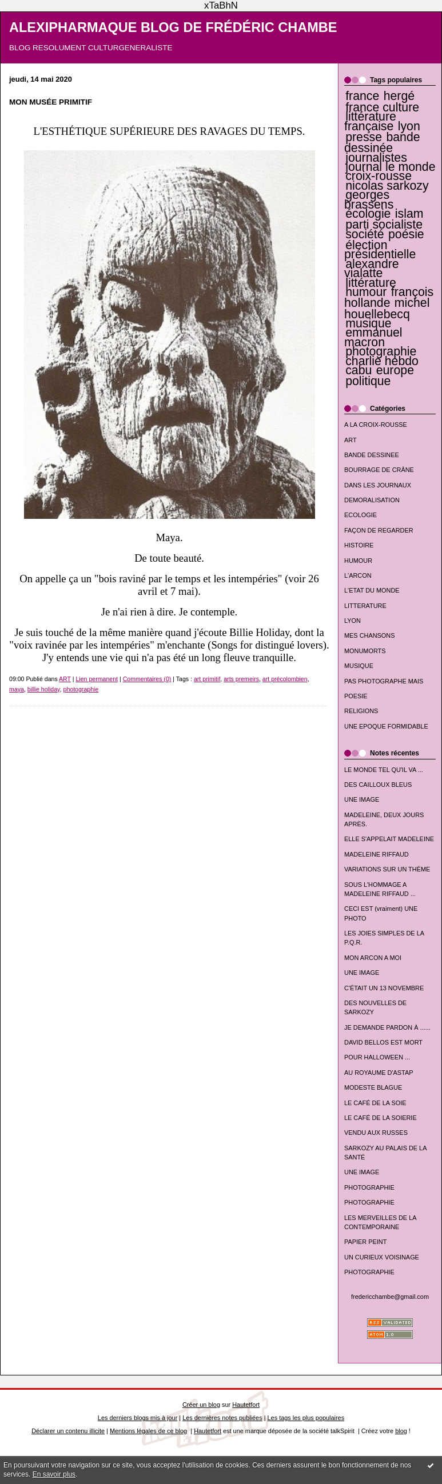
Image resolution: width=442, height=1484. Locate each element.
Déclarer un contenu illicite (68, 1430)
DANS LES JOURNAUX (377, 485)
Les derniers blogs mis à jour (137, 1417)
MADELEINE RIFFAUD (376, 854)
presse (363, 137)
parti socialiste (384, 224)
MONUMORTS (365, 650)
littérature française (370, 121)
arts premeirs (241, 678)
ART (350, 440)
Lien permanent (96, 678)
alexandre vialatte (371, 268)
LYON (352, 620)
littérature (370, 283)
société (364, 234)
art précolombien (285, 678)
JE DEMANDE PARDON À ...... (387, 1027)
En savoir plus (54, 1474)
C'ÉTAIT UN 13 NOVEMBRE (384, 988)
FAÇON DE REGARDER (378, 530)
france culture (382, 107)
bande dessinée (382, 142)
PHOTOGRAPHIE (369, 1187)
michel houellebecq (386, 308)
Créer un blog (201, 1404)
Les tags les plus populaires (306, 1417)
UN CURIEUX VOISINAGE (381, 1257)
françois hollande (388, 297)
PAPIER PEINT (365, 1241)
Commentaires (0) (147, 678)
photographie (380, 351)
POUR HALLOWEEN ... (377, 1057)
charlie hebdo (382, 361)
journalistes (376, 158)
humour (366, 292)
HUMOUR (358, 560)
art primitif (207, 678)
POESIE (356, 696)
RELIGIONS (361, 710)
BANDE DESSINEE (371, 454)
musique (368, 323)
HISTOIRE (358, 545)
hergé (399, 96)
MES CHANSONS (369, 635)
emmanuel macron (373, 337)
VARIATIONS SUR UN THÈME (387, 869)
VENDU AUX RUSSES (376, 1132)
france (362, 96)
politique (368, 381)
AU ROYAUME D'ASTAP (378, 1072)
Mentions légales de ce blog (148, 1430)
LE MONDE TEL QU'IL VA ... (383, 769)
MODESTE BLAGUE (373, 1087)
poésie (406, 234)
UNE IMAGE (361, 799)
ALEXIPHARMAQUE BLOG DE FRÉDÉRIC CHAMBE (173, 27)
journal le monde (390, 167)
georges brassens (368, 199)
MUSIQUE (358, 665)
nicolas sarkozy (386, 186)
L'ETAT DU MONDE (372, 590)
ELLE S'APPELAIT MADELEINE (389, 838)
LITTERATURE (365, 605)
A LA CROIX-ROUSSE (375, 424)
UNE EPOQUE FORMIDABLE (386, 726)
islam (409, 214)
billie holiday (43, 689)
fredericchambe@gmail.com (390, 1296)
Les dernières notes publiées (222, 1417)
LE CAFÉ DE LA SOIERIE (380, 1117)
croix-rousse (378, 176)
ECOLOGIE (360, 514)
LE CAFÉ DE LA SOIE (375, 1102)
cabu (358, 370)
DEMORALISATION (372, 500)
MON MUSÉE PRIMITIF (50, 102)
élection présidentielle (380, 249)
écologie (368, 214)
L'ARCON (358, 575)
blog (401, 1430)
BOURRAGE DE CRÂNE (379, 469)
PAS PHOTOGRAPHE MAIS (383, 681)
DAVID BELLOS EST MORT (383, 1042)
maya (16, 689)
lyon (409, 126)
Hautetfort (246, 1404)
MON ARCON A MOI (372, 957)
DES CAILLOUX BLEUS (378, 784)
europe (395, 370)
